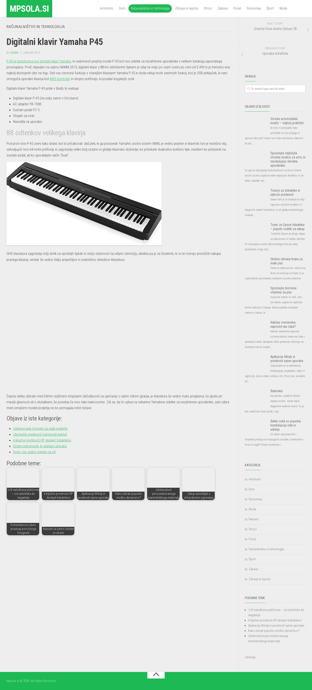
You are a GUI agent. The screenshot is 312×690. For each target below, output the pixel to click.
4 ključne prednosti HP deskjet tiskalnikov (42, 440)
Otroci (208, 8)
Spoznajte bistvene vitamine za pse (283, 290)
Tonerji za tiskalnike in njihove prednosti (285, 192)
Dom (122, 8)
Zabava (223, 8)
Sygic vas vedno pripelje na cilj (34, 452)
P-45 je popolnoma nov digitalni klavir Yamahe (38, 61)
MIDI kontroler (60, 78)
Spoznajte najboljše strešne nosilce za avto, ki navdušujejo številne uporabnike (288, 159)
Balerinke (276, 391)
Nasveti (253, 519)
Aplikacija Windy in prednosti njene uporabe (286, 359)
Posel (237, 8)
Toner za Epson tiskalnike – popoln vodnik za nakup (287, 227)
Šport (270, 8)
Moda (283, 8)
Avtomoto (106, 8)
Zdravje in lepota (186, 8)
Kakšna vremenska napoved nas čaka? (283, 324)
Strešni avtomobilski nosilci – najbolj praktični (287, 121)
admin (14, 52)
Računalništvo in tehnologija (150, 8)
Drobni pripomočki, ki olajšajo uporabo (40, 446)
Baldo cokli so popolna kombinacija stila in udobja (285, 425)
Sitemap (250, 657)
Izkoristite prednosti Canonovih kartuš (40, 434)
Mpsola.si (30, 8)
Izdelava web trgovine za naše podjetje (40, 428)
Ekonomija (254, 8)
